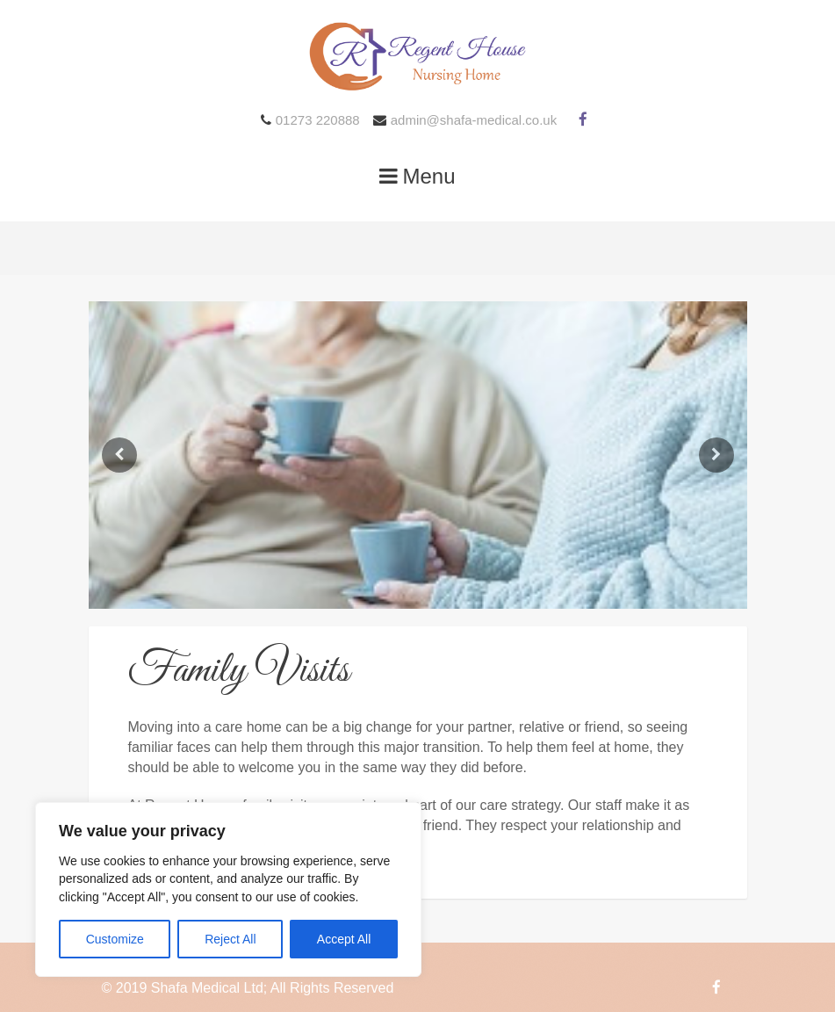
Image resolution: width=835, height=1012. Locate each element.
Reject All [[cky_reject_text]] (230, 939)
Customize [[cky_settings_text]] (115, 939)
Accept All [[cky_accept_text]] (344, 939)
